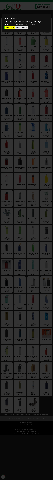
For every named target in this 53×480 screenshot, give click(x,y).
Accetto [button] (7, 27)
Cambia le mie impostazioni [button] (21, 27)
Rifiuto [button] (12, 27)
